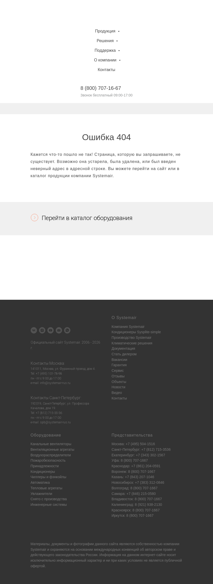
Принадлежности (45, 466)
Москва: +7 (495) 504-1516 (133, 444)
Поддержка (106, 50)
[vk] (34, 330)
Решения (106, 41)
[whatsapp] (67, 330)
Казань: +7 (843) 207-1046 (133, 477)
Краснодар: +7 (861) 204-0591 (136, 466)
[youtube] (50, 330)
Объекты (119, 382)
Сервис (118, 371)
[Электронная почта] (59, 330)
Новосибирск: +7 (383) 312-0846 (138, 482)
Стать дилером (124, 354)
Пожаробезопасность (48, 460)
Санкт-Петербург (65, 397)
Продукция (106, 31)
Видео (117, 393)
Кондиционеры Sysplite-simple (136, 332)
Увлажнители (41, 494)
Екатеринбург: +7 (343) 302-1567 (138, 455)
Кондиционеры (43, 472)
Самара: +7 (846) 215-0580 (134, 494)
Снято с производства (49, 499)
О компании (106, 60)
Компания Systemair (128, 327)
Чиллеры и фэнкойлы (48, 477)
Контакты (106, 70)
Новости (118, 387)
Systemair (38, 549)
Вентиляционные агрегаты (52, 449)
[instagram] (42, 330)
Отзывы (118, 376)
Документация (123, 348)
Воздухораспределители (51, 455)
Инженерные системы (49, 505)
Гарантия (119, 365)
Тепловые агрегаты (47, 488)
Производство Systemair (131, 338)
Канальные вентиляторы (51, 444)
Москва (56, 363)
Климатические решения (132, 343)
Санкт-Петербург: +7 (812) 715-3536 (141, 449)
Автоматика (40, 482)
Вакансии (119, 360)
